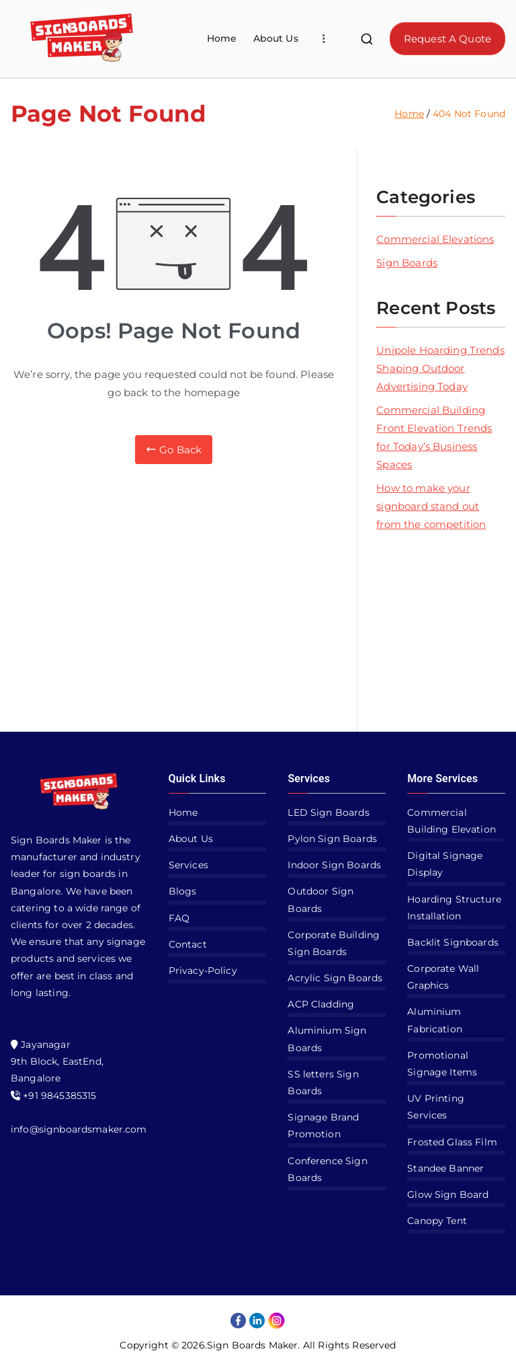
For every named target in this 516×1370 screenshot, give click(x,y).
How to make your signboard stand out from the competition (431, 506)
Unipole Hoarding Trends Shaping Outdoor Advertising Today (440, 368)
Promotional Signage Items (442, 1063)
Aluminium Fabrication (434, 1019)
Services (188, 865)
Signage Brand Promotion (323, 1125)
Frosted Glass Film (452, 1142)
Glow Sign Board (447, 1194)
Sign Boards (406, 262)
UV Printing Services (435, 1106)
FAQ (179, 918)
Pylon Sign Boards (332, 839)
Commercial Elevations (435, 239)
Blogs (183, 891)
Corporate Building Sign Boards (334, 943)
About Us (275, 38)
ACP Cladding (321, 1004)
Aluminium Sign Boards (327, 1038)
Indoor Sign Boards (334, 865)
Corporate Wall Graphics (443, 976)
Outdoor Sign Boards (320, 899)
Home (222, 38)
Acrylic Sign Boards (335, 978)
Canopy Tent (437, 1221)
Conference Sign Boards (327, 1169)
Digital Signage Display (444, 863)
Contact (188, 944)
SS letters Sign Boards (323, 1082)
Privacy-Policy (203, 970)
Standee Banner (445, 1168)
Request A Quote (447, 38)
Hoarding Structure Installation (454, 907)
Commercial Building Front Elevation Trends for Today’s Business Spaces (434, 437)
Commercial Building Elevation (451, 820)
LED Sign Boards (328, 812)
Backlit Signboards (453, 942)
